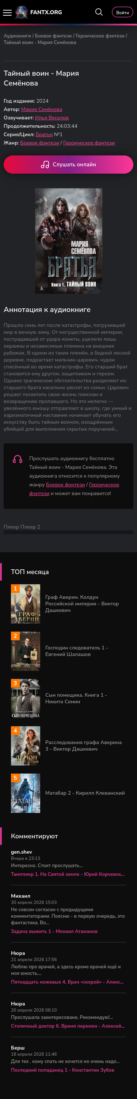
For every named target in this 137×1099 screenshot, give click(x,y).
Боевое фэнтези (53, 36)
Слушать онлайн (68, 165)
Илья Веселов (52, 117)
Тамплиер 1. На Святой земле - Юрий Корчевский (68, 874)
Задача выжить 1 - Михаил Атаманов (54, 931)
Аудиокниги (17, 36)
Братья (44, 134)
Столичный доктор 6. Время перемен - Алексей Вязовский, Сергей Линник (68, 1026)
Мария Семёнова (41, 109)
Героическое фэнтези (100, 36)
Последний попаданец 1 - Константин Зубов (62, 1070)
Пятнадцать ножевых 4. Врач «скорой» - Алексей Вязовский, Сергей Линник (68, 982)
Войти (122, 13)
